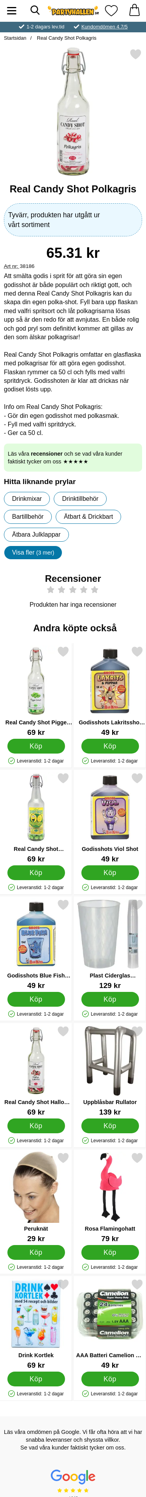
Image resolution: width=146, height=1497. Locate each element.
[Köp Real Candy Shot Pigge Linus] (36, 746)
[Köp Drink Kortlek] (36, 1379)
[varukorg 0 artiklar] (134, 11)
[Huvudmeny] (11, 10)
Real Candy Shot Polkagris (66, 38)
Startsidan (15, 38)
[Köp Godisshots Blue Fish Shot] (36, 999)
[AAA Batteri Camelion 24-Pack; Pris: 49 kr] (110, 1324)
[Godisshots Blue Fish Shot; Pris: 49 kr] (36, 944)
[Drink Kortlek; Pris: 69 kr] (36, 1324)
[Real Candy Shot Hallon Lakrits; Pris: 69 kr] (36, 1070)
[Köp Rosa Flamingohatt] (110, 1252)
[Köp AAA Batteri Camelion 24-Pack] (110, 1379)
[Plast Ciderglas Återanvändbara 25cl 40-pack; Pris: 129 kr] (110, 944)
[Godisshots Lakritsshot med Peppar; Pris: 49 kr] (110, 691)
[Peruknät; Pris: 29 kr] (36, 1197)
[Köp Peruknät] (36, 1252)
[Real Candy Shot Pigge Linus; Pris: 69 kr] (36, 691)
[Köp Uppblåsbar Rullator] (110, 1125)
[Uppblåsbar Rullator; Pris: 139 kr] (110, 1070)
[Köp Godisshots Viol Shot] (110, 872)
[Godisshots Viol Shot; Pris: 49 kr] (110, 817)
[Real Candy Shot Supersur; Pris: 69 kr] (36, 817)
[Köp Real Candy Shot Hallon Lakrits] (36, 1125)
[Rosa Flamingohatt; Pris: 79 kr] (110, 1197)
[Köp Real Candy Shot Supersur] (36, 872)
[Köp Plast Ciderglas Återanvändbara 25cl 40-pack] (110, 999)
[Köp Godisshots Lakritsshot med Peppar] (110, 746)
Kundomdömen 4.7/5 (104, 27)
